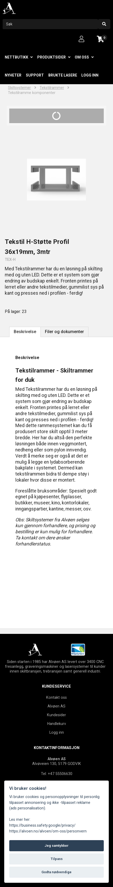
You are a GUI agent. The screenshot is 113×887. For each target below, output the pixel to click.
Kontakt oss (56, 697)
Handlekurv (56, 724)
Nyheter (13, 75)
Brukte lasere (62, 75)
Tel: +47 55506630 (56, 774)
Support (35, 75)
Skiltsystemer (19, 88)
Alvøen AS (56, 706)
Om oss (82, 57)
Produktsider (51, 57)
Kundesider (56, 715)
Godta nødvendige (56, 872)
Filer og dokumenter (64, 331)
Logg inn (89, 75)
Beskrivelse (25, 331)
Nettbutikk (16, 57)
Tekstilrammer (52, 88)
